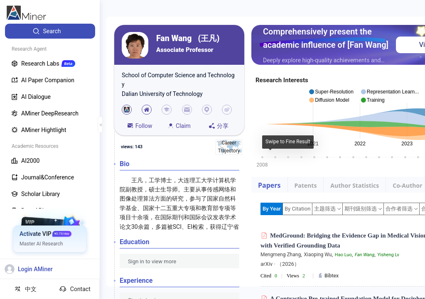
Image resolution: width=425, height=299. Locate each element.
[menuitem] (50, 31)
